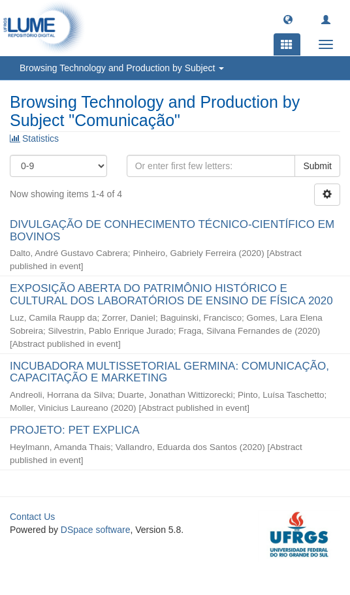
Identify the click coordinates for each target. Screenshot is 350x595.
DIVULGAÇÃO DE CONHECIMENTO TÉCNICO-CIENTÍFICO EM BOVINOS (172, 230)
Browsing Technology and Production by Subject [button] (122, 68)
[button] (288, 19)
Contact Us (32, 516)
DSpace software (96, 529)
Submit (317, 166)
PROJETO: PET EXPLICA (74, 430)
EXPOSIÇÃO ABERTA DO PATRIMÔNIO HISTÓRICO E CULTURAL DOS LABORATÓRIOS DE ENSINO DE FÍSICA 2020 (171, 294)
